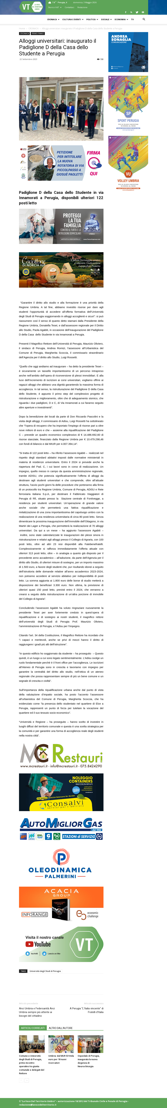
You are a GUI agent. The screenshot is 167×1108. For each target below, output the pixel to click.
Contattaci (69, 7)
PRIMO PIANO (38, 33)
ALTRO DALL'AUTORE (61, 1028)
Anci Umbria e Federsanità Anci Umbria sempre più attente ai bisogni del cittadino (37, 1012)
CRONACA (53, 19)
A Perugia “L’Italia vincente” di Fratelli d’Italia (86, 1010)
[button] (144, 19)
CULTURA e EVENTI (73, 19)
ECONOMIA (121, 19)
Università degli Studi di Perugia (45, 971)
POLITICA (92, 19)
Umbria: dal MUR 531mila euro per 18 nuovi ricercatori (61, 1059)
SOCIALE (106, 19)
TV (132, 19)
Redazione (82, 7)
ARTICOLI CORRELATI (33, 1028)
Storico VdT (54, 7)
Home (22, 28)
